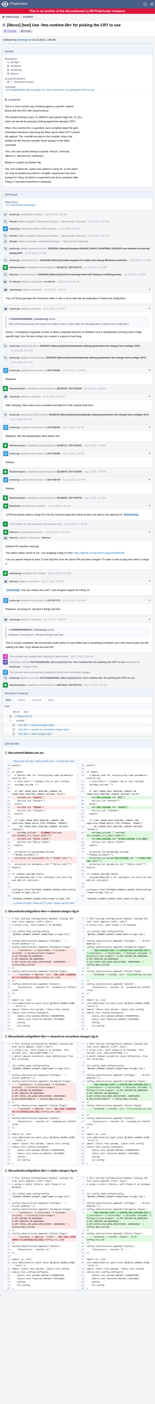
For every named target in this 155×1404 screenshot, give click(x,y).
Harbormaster (17, 267)
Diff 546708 (53, 479)
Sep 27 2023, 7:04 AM (95, 685)
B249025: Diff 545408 (69, 388)
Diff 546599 (53, 453)
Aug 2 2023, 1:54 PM (73, 453)
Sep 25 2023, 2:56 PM (52, 581)
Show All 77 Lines (43, 903)
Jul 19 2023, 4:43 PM (134, 274)
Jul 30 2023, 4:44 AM (54, 396)
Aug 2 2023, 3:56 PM (95, 471)
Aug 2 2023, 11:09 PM (73, 479)
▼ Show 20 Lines (65, 761)
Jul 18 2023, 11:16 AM (95, 267)
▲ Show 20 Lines (22, 903)
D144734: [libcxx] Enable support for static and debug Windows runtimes (83, 260)
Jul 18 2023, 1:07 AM (98, 236)
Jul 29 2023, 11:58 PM (74, 370)
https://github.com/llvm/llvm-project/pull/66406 (99, 552)
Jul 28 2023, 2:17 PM (21, 350)
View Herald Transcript (73, 221)
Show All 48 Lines (45, 761)
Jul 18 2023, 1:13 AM (140, 260)
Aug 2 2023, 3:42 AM (73, 427)
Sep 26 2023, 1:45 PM (73, 600)
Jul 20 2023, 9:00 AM (68, 281)
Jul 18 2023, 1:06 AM (56, 214)
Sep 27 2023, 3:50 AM (54, 619)
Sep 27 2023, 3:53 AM (81, 656)
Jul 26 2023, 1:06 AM (55, 289)
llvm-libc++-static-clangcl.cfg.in (35, 733)
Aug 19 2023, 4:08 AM (59, 506)
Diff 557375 (53, 600)
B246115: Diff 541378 (69, 267)
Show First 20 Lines (23, 761)
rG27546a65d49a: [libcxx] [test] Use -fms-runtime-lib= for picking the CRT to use (50, 89)
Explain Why (30, 666)
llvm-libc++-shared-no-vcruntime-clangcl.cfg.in (43, 729)
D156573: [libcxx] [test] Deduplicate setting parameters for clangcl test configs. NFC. (90, 345)
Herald (13, 221)
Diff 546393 (53, 427)
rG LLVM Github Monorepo (20, 205)
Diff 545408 (53, 370)
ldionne (15, 73)
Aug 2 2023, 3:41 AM (21, 419)
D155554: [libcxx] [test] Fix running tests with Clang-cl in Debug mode (80, 274)
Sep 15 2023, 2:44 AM (59, 573)
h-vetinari (15, 281)
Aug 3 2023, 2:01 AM (95, 498)
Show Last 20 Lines (64, 903)
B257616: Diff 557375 (69, 685)
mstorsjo (22, 39)
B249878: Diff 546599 (69, 471)
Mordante (16, 66)
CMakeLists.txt (23, 716)
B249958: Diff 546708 (69, 497)
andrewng (16, 69)
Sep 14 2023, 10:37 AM (57, 532)
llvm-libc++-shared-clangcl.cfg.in (36, 725)
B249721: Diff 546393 (69, 445)
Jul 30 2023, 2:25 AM (95, 388)
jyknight (15, 62)
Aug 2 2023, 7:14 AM (95, 445)
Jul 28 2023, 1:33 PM (54, 308)
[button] (152, 4)
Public (28, 31)
